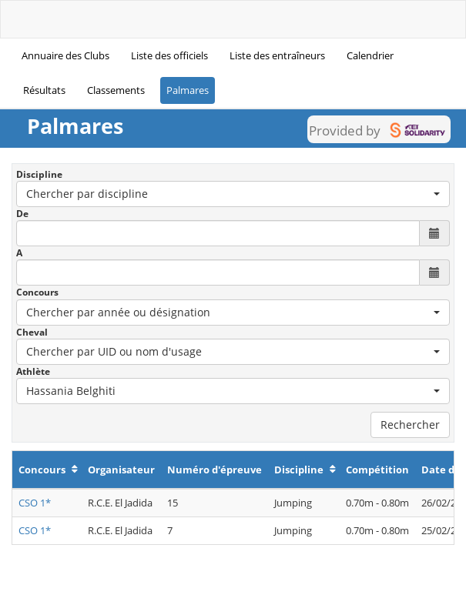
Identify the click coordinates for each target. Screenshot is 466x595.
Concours (37, 292)
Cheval (32, 332)
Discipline (39, 174)
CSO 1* (34, 503)
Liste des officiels (169, 55)
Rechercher (410, 424)
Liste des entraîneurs (277, 55)
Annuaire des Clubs (65, 55)
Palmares (187, 90)
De (22, 213)
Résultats (44, 90)
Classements (116, 90)
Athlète (33, 371)
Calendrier (370, 55)
